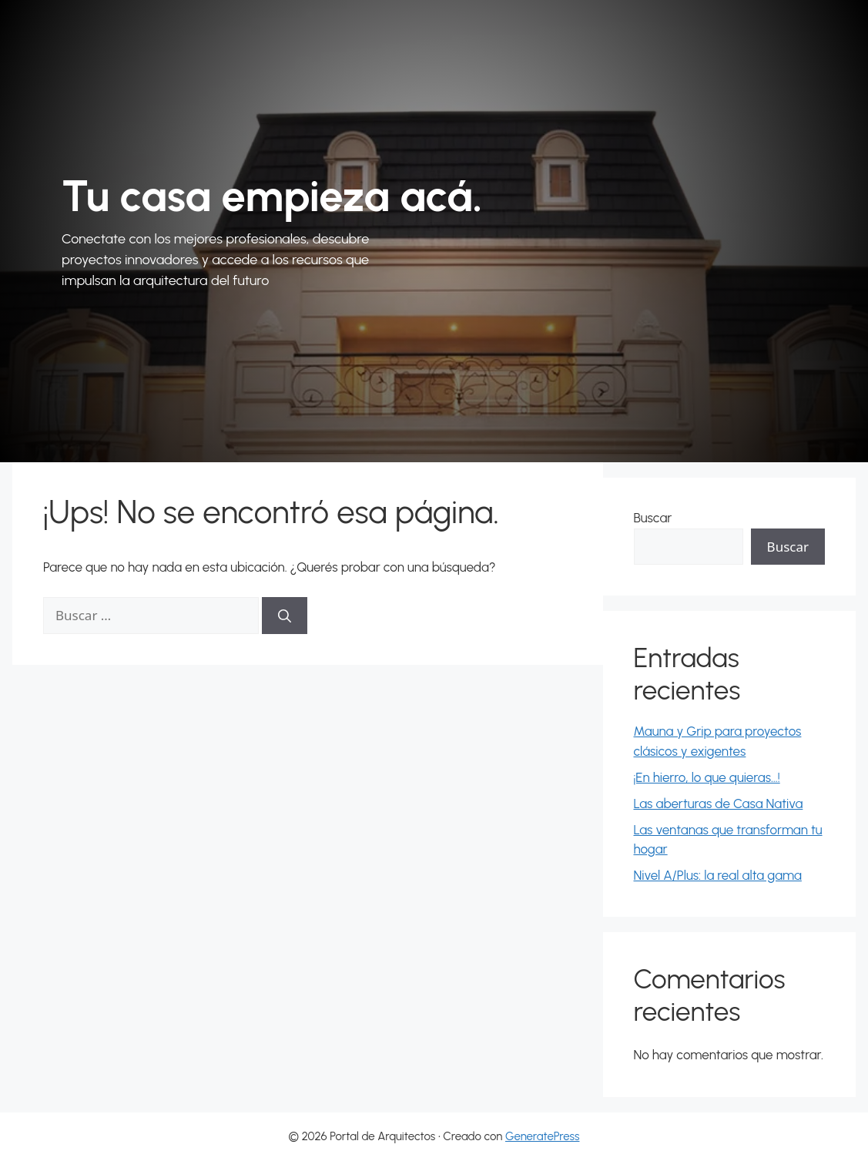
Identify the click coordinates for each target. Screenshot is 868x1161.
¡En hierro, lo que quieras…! (707, 777)
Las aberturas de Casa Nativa (718, 803)
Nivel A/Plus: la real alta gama (718, 875)
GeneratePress (542, 1136)
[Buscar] (284, 615)
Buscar (653, 517)
